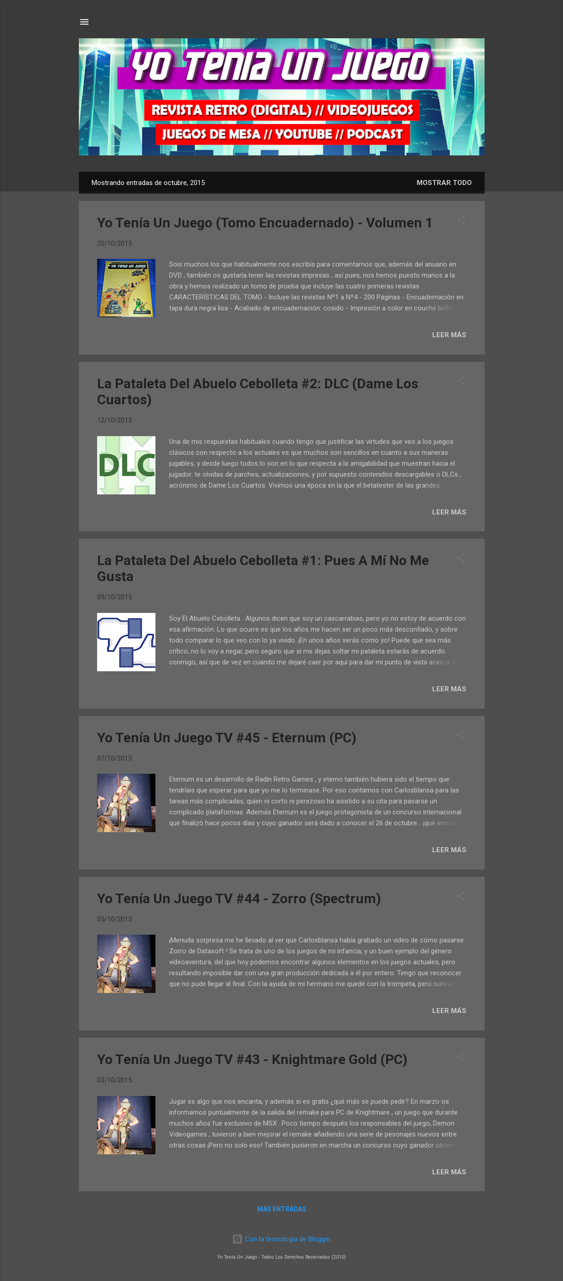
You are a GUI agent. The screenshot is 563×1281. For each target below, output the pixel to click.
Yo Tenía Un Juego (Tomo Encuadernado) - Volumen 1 (265, 223)
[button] (460, 222)
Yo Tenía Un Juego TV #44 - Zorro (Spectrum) (239, 898)
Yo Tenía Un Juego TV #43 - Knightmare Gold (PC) (252, 1059)
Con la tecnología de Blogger (281, 1239)
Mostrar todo (444, 183)
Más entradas (281, 1209)
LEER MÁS (449, 335)
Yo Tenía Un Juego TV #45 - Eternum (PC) (226, 738)
